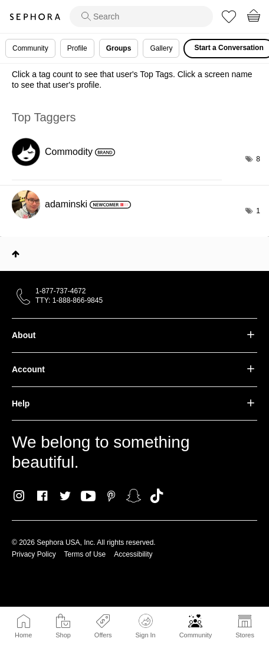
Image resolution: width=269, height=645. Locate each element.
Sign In (145, 626)
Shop (63, 635)
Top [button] (15, 254)
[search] (141, 16)
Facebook (42, 496)
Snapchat (133, 496)
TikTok (156, 496)
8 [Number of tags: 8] (258, 159)
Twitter (65, 496)
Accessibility (133, 554)
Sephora (35, 17)
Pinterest (111, 496)
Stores (244, 635)
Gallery (161, 48)
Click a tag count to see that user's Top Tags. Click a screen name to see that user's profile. (132, 80)
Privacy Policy (34, 554)
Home (23, 635)
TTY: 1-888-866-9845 (69, 300)
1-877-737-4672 (60, 291)
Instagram (19, 496)
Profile (77, 48)
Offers (103, 635)
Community (195, 635)
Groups (119, 48)
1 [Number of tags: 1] (258, 211)
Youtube (88, 496)
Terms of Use (85, 554)
